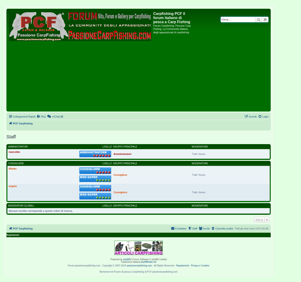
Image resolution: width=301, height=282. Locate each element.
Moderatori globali (21, 205)
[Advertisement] (139, 76)
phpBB (126, 259)
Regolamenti (182, 265)
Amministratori (18, 146)
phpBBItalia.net (148, 262)
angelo (13, 186)
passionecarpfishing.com (139, 265)
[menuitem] (41, 116)
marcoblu (14, 152)
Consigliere (16, 163)
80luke (13, 168)
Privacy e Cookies (200, 265)
